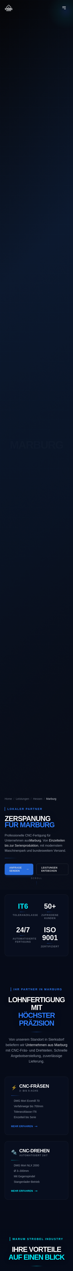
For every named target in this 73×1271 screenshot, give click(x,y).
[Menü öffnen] (64, 8)
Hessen (37, 798)
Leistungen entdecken (49, 871)
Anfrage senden (19, 871)
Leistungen (22, 798)
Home (8, 798)
